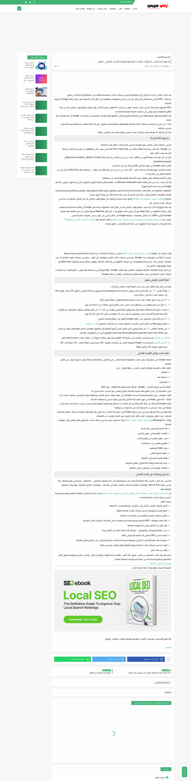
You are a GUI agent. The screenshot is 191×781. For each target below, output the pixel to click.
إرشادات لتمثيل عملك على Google (80, 219)
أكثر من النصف (161, 338)
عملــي (120, 9)
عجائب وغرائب (102, 9)
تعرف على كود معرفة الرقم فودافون (29, 143)
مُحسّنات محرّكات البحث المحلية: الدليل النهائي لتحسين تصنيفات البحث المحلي (134, 493)
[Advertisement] (95, 33)
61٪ (165, 305)
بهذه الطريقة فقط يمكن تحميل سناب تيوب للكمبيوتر (27, 170)
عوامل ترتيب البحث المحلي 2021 (139, 420)
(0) (56, 66)
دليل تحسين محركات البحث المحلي (136, 253)
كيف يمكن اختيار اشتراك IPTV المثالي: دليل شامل (27, 104)
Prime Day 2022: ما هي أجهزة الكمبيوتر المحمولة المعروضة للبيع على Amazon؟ (27, 158)
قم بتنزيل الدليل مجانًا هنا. (160, 563)
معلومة (127, 9)
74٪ (147, 329)
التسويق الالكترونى (163, 57)
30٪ (165, 300)
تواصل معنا (80, 9)
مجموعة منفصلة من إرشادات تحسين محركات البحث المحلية (135, 219)
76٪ (153, 291)
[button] (146, 659)
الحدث (134, 9)
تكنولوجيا (113, 9)
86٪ (165, 319)
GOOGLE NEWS (125, 2)
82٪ (99, 310)
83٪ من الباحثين (160, 343)
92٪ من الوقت (91, 324)
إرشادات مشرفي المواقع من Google (149, 199)
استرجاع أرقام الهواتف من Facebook (29, 91)
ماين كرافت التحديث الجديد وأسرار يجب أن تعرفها (27, 117)
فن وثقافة (91, 9)
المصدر (168, 647)
